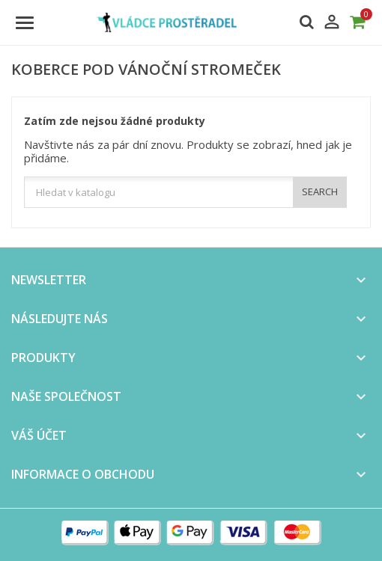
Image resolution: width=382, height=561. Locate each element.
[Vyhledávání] (185, 192)
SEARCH (320, 191)
